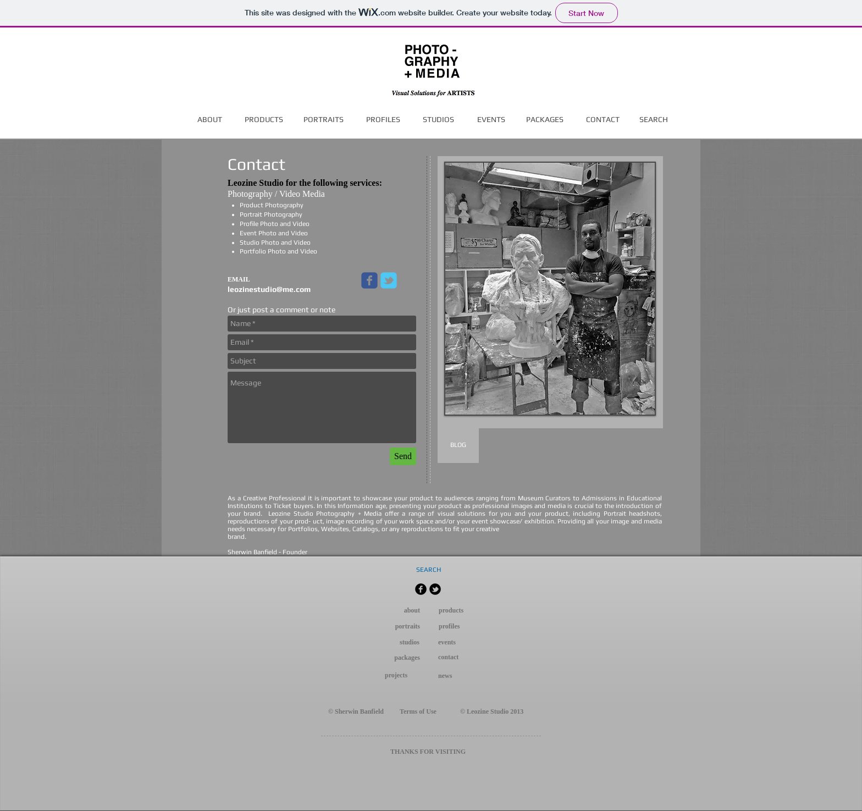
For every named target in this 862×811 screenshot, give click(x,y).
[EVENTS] (491, 120)
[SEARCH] (653, 120)
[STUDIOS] (438, 120)
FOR (427, 751)
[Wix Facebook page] (369, 280)
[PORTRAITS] (323, 120)
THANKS (404, 751)
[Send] (403, 456)
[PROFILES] (383, 120)
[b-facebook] (421, 589)
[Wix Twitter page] (388, 280)
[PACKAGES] (545, 120)
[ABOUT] (210, 120)
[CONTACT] (603, 120)
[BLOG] (458, 445)
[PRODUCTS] (263, 120)
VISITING (450, 751)
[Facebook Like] (191, 569)
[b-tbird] (435, 589)
